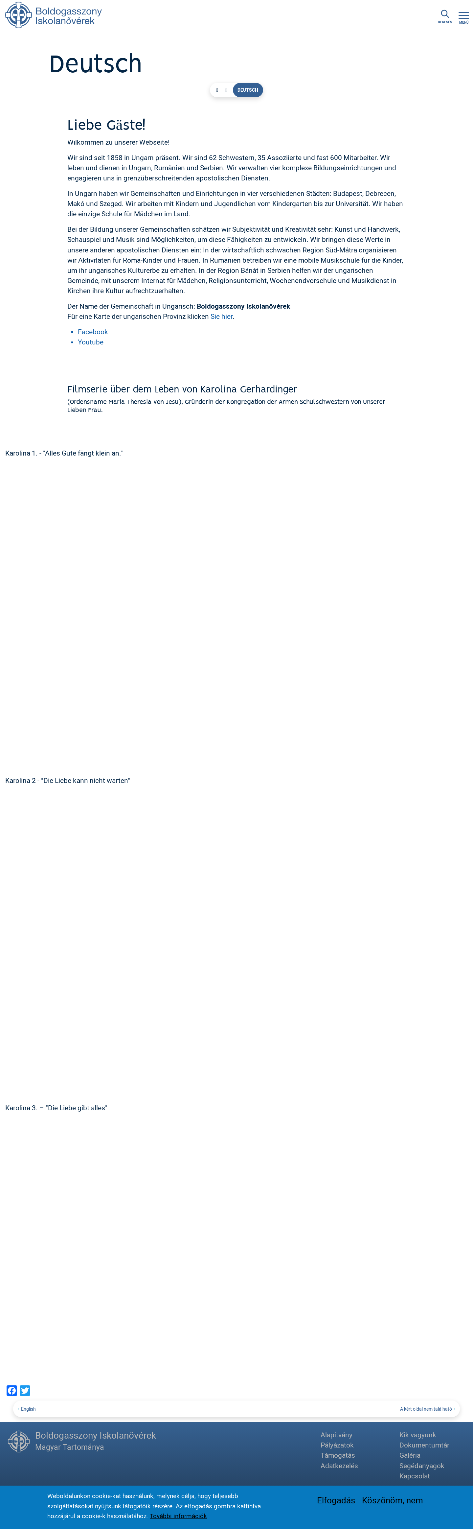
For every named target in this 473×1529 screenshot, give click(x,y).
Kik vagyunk (417, 1435)
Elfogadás (336, 1500)
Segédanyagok (421, 1465)
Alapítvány (336, 1435)
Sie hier (222, 316)
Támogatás (338, 1455)
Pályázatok (337, 1445)
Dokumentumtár (424, 1445)
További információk (178, 1516)
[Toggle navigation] (464, 17)
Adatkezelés (339, 1465)
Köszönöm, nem (392, 1500)
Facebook (93, 331)
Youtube (90, 341)
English (28, 1409)
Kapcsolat (414, 1475)
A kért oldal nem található (426, 1409)
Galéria (409, 1455)
